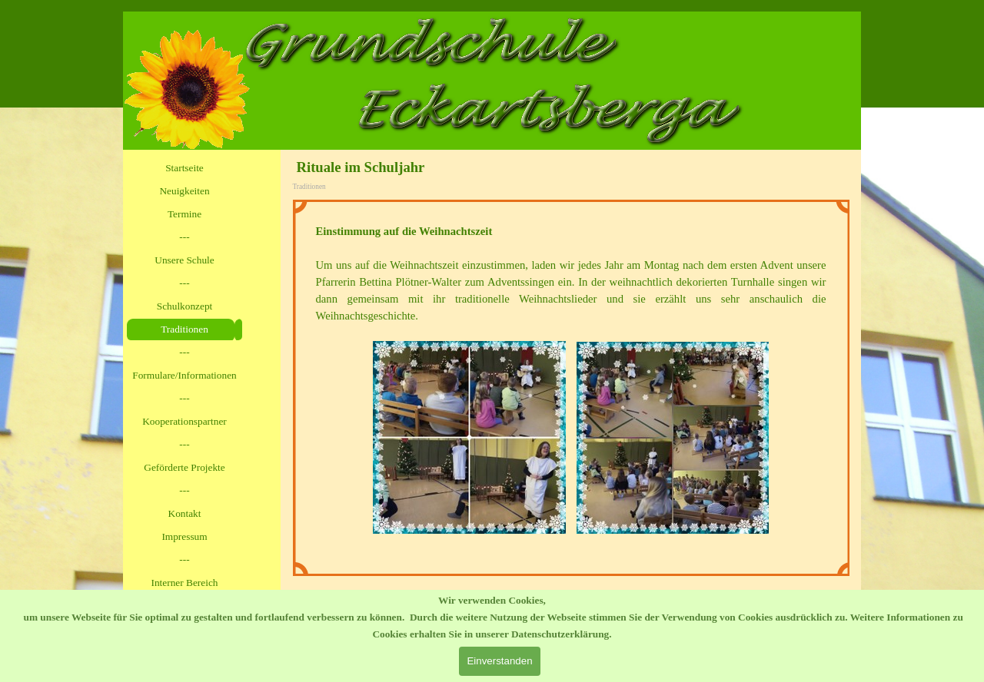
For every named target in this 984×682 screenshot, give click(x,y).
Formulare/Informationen (184, 375)
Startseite (184, 168)
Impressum (184, 536)
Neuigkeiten (184, 191)
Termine (184, 214)
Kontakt (184, 513)
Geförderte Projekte (184, 467)
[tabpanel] (571, 388)
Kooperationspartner (184, 421)
